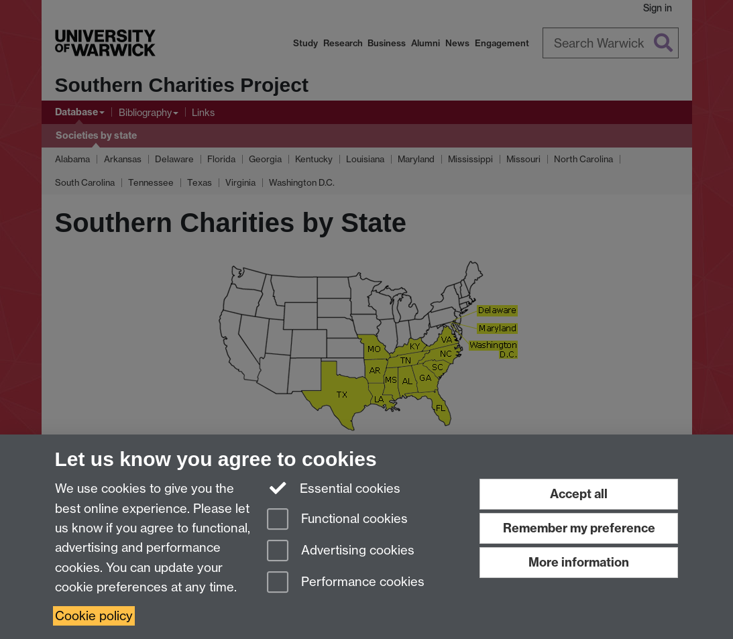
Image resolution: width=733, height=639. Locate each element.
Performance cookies (346, 583)
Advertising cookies (340, 551)
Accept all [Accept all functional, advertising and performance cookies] (579, 494)
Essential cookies (333, 487)
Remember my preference (579, 528)
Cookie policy (94, 616)
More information (578, 562)
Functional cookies (337, 520)
